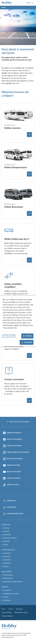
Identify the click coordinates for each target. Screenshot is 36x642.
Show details (10, 336)
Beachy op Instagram (13, 459)
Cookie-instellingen (7, 616)
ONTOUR (6, 528)
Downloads (7, 600)
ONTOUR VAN (8, 575)
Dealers (6, 597)
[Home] (7, 2)
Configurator (7, 590)
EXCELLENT (7, 534)
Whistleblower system (21, 612)
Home (3, 609)
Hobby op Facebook (12, 433)
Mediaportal (9, 507)
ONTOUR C (7, 553)
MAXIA (6, 544)
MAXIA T (6, 566)
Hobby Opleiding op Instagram (16, 452)
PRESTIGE (7, 541)
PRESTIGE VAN (8, 578)
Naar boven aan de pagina (18, 421)
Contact (10, 609)
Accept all (26, 342)
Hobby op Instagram (12, 446)
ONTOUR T (7, 556)
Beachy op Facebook (12, 439)
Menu (29, 3)
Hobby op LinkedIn (11, 478)
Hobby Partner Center (13, 513)
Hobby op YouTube (11, 465)
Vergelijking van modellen (11, 593)
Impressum (19, 609)
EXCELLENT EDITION (10, 538)
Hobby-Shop (9, 501)
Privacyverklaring (6, 612)
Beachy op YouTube (12, 472)
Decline (27, 336)
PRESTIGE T (7, 563)
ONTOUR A (7, 560)
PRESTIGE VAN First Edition (13, 581)
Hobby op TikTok (11, 484)
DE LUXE (6, 531)
